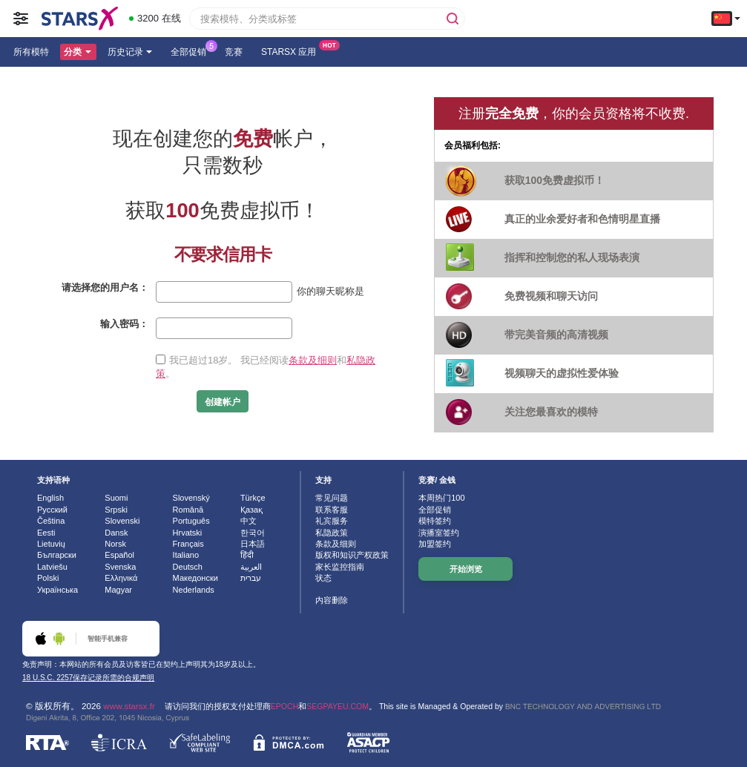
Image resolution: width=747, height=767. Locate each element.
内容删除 (331, 600)
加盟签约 (434, 543)
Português (191, 520)
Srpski (116, 509)
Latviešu (52, 566)
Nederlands (193, 589)
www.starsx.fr (128, 706)
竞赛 (234, 52)
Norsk (115, 543)
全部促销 (192, 50)
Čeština (51, 520)
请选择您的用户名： (105, 287)
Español (119, 554)
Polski (48, 577)
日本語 (252, 543)
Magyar (118, 589)
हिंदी (247, 554)
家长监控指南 (339, 566)
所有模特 (31, 52)
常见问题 (331, 497)
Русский (52, 509)
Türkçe (253, 497)
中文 (248, 520)
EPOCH (284, 706)
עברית (250, 577)
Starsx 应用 (292, 50)
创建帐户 (222, 402)
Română (188, 509)
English (50, 497)
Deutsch (188, 566)
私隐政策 (331, 532)
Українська (57, 589)
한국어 (252, 532)
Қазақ (251, 509)
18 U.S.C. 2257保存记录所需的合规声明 (88, 678)
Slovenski (122, 520)
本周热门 (441, 497)
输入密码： (124, 323)
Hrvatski (188, 532)
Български (56, 554)
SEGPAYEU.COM (337, 706)
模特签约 (434, 520)
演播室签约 (438, 532)
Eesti (46, 532)
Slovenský (191, 497)
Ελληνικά (121, 577)
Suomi (116, 497)
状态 (323, 577)
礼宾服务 (331, 520)
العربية (251, 566)
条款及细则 (313, 360)
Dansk (116, 532)
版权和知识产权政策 (352, 554)
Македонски (195, 577)
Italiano (186, 554)
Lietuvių (51, 543)
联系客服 (331, 509)
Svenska (120, 566)
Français (188, 543)
